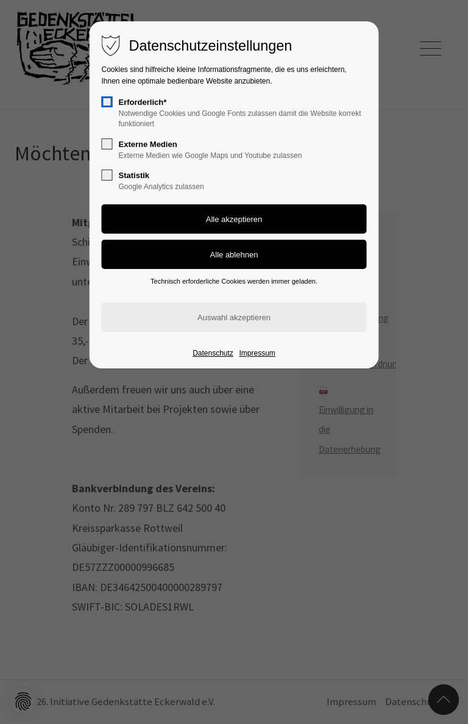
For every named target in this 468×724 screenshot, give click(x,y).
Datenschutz (213, 353)
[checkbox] (107, 101)
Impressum (257, 353)
